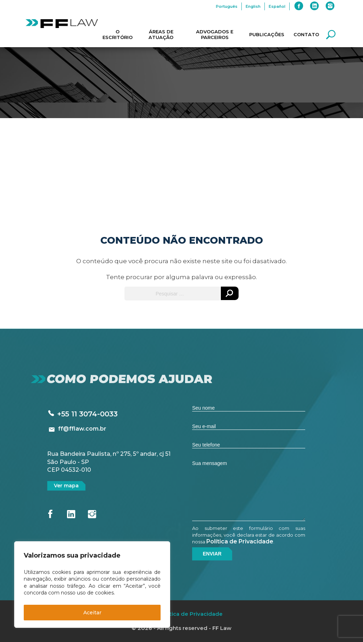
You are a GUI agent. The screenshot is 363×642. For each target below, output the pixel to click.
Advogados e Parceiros (214, 34)
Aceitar (92, 612)
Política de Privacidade (239, 541)
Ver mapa (66, 485)
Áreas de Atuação (161, 34)
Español (277, 6)
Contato (306, 34)
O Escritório (117, 34)
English (253, 6)
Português (227, 6)
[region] (92, 584)
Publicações (266, 34)
